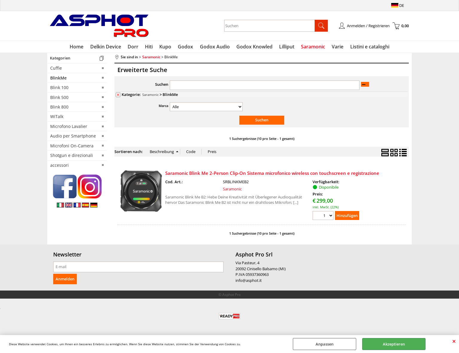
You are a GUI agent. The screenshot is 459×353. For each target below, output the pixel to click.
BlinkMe (58, 79)
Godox (186, 47)
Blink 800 (59, 108)
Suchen (161, 85)
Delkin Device (108, 47)
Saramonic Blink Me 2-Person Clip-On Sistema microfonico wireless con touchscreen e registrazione (272, 174)
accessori (59, 166)
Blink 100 (59, 89)
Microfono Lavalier (68, 127)
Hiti (150, 47)
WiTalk (56, 118)
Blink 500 (59, 98)
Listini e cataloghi (366, 47)
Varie (335, 47)
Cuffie (56, 69)
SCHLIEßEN (454, 341)
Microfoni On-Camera (72, 147)
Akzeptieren (394, 344)
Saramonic (311, 47)
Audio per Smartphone (73, 137)
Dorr (135, 47)
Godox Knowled (253, 47)
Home (80, 47)
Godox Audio (215, 47)
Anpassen (324, 344)
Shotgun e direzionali (71, 157)
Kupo (166, 47)
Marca (163, 107)
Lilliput (285, 47)
